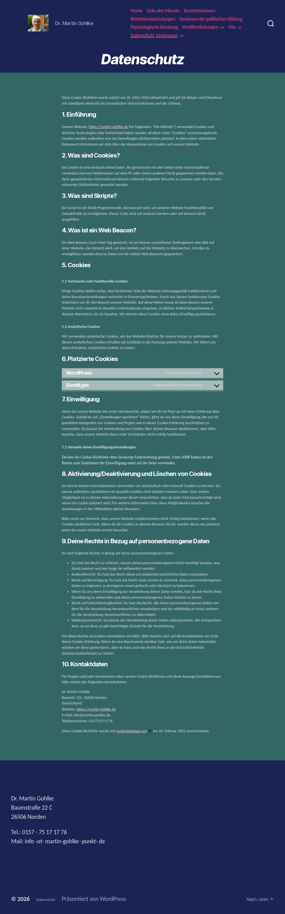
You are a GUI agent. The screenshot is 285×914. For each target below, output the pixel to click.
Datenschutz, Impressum (154, 35)
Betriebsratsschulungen (153, 19)
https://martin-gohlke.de (108, 126)
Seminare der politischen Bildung (211, 19)
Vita (232, 27)
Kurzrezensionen (199, 11)
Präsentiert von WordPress (105, 897)
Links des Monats (163, 11)
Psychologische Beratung (154, 27)
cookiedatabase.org (131, 729)
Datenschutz (51, 897)
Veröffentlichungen (200, 27)
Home (136, 11)
